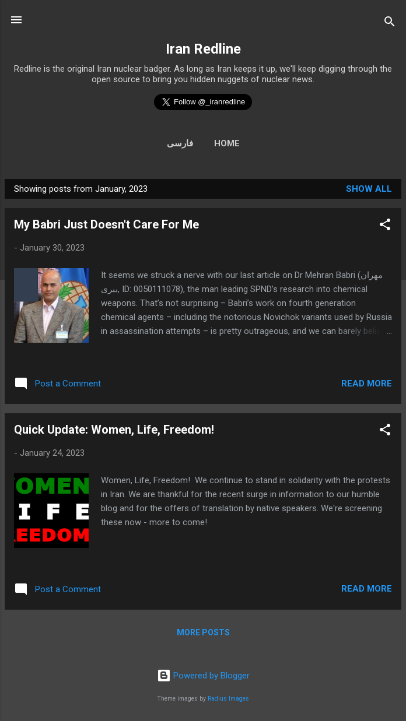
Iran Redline (203, 49)
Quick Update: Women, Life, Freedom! (114, 430)
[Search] (390, 23)
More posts (203, 632)
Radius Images (228, 698)
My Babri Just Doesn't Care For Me (106, 224)
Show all (369, 189)
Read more (366, 383)
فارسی (180, 143)
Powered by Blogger (203, 675)
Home (227, 143)
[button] (385, 226)
